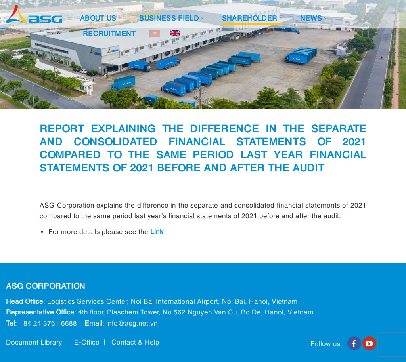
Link (156, 231)
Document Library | (40, 341)
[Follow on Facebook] (354, 343)
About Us (101, 17)
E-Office (87, 341)
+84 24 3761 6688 (48, 322)
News (313, 17)
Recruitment (109, 33)
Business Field (171, 17)
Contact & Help (135, 341)
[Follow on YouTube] (369, 343)
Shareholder (252, 17)
